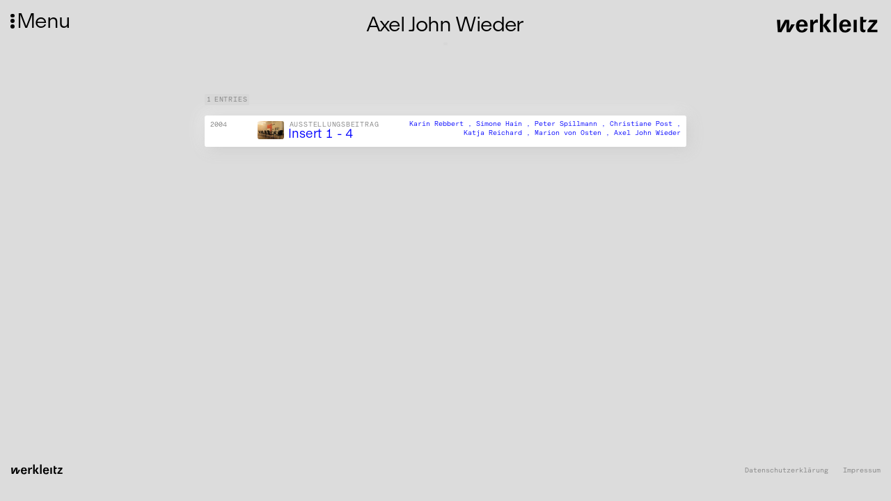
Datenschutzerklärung (786, 471)
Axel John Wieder (647, 133)
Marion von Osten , (574, 133)
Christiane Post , (645, 124)
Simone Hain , (505, 124)
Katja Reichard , (499, 133)
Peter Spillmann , (572, 124)
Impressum (862, 471)
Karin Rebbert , (442, 124)
